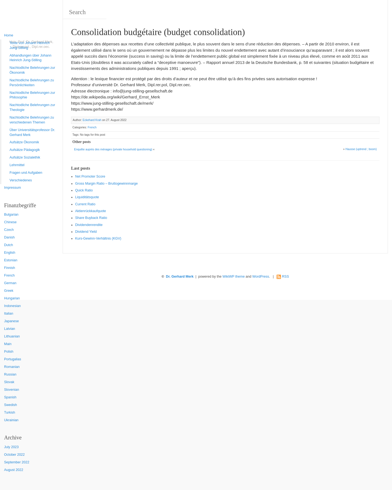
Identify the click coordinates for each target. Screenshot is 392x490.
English (9, 253)
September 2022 (16, 462)
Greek (8, 291)
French (9, 275)
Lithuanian (12, 336)
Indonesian (12, 306)
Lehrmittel (17, 165)
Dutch (8, 245)
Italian (8, 313)
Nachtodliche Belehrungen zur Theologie (32, 107)
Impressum (12, 188)
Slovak (9, 382)
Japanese (11, 321)
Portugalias (12, 359)
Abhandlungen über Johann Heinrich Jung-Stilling (30, 58)
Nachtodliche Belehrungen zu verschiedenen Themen (32, 120)
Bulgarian (11, 214)
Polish (8, 351)
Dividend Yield (86, 232)
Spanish (10, 397)
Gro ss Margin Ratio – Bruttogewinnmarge (106, 183)
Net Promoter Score (90, 176)
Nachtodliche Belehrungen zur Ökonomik (32, 70)
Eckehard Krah (91, 120)
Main (7, 344)
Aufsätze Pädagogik (25, 150)
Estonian (10, 260)
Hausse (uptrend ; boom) (361, 149)
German (10, 283)
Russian (10, 374)
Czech (9, 230)
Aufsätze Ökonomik (24, 142)
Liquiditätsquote (87, 197)
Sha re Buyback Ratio (91, 218)
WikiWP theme (233, 276)
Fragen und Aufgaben (26, 173)
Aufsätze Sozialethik (25, 157)
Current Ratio (85, 204)
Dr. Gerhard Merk (180, 276)
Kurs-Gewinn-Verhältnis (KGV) (98, 238)
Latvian (9, 329)
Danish (9, 237)
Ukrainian (11, 420)
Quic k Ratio (84, 190)
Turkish (9, 412)
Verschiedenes (21, 180)
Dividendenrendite (89, 225)
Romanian (12, 367)
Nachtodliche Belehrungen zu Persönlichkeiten (32, 82)
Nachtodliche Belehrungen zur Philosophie (32, 95)
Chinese (10, 222)
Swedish (10, 405)
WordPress (260, 276)
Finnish (9, 268)
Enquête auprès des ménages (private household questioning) (113, 149)
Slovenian (11, 390)
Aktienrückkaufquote (90, 211)
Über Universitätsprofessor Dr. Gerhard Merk (32, 132)
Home (8, 35)
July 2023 (11, 447)
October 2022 (14, 455)
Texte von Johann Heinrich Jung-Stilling (30, 45)
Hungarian (12, 298)
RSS (285, 276)
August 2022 (13, 470)
